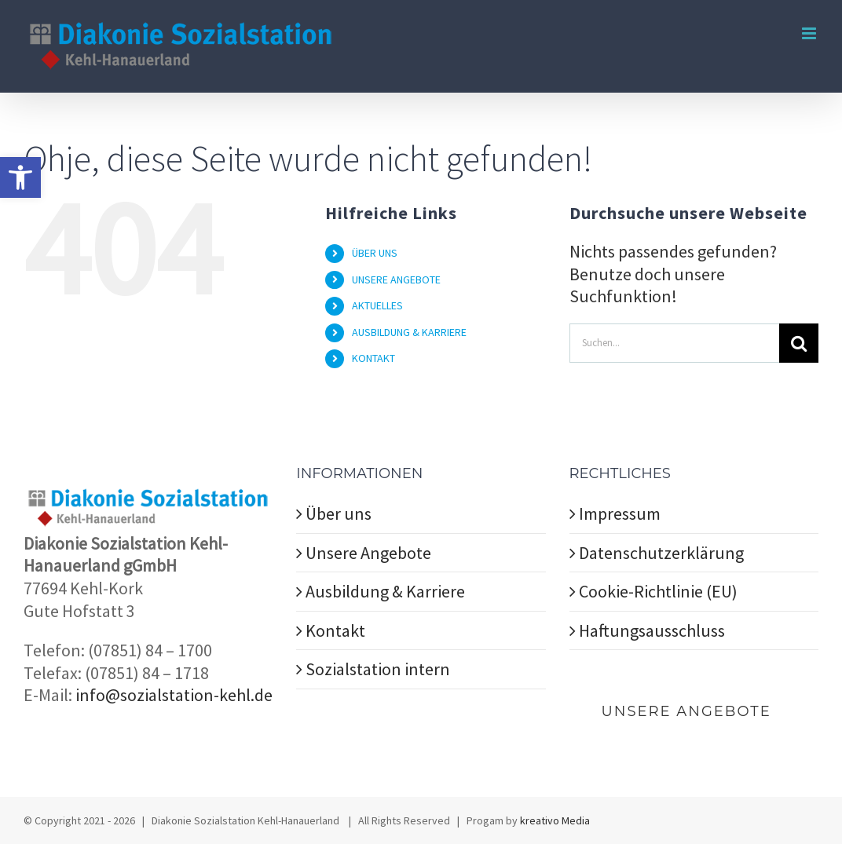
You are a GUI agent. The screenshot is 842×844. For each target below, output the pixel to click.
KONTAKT (373, 358)
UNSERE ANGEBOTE (396, 279)
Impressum (620, 513)
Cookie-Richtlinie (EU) (658, 591)
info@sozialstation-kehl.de (174, 695)
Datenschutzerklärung (661, 553)
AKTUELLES (377, 305)
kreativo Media (555, 820)
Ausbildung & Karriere (385, 591)
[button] (20, 177)
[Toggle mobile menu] (810, 33)
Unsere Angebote (368, 553)
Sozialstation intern (378, 669)
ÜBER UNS (374, 253)
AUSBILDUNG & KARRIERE (409, 332)
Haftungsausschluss (652, 630)
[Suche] (798, 343)
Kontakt (335, 630)
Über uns (339, 513)
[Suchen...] (674, 343)
